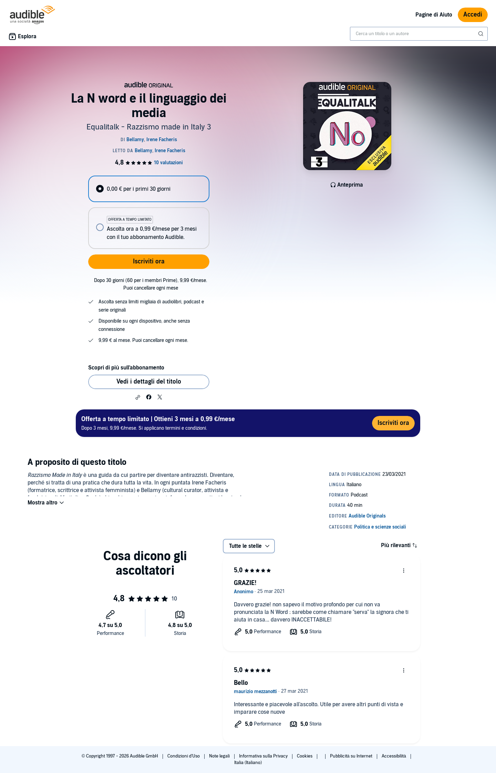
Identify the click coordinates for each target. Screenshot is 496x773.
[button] (138, 397)
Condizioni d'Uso (184, 756)
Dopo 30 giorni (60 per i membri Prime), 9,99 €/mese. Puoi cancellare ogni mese (150, 284)
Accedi (472, 14)
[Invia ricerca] (481, 34)
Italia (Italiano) (248, 762)
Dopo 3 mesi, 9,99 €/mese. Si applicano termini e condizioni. (158, 423)
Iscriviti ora (149, 261)
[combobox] (419, 34)
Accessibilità (394, 756)
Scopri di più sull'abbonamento (126, 367)
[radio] (148, 189)
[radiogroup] (148, 212)
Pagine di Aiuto (433, 14)
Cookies (305, 756)
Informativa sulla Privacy (264, 756)
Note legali (220, 756)
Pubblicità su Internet (351, 756)
